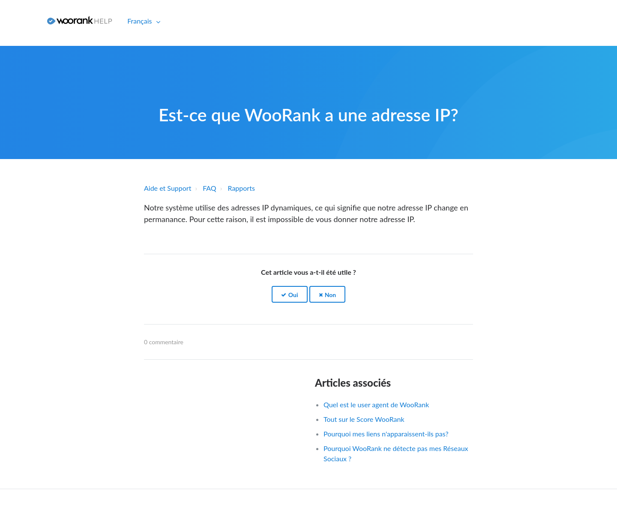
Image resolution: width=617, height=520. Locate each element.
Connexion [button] (20, 20)
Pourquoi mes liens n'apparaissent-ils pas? (386, 434)
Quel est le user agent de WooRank (376, 404)
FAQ (209, 188)
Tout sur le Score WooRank (363, 419)
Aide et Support (167, 188)
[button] (290, 294)
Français (140, 21)
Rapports (241, 188)
